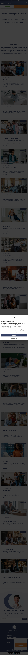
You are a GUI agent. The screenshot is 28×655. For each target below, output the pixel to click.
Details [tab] (14, 317)
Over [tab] (23, 317)
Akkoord (14, 335)
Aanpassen (14, 338)
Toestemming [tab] (4, 317)
